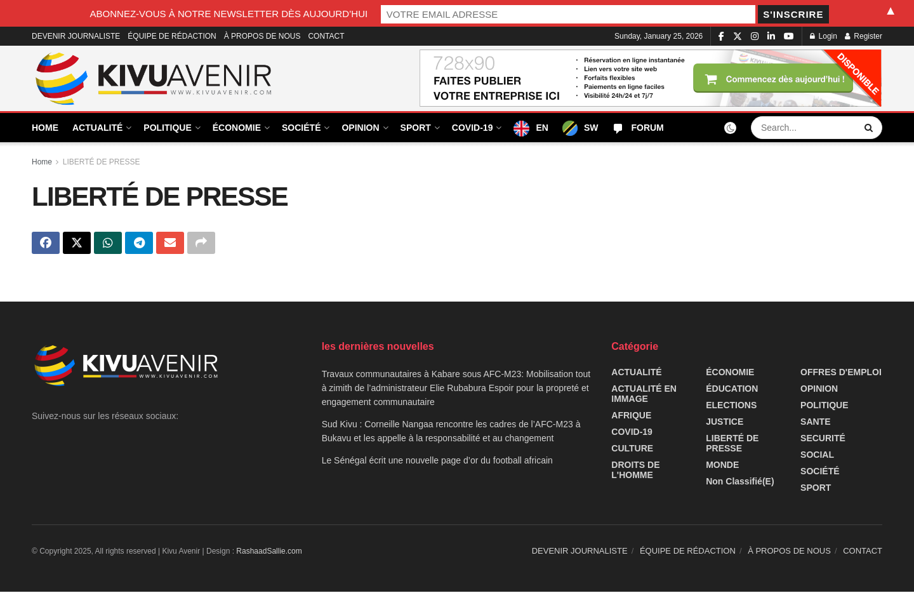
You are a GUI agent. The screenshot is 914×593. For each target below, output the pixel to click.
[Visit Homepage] (154, 78)
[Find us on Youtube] (789, 36)
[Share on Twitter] (77, 244)
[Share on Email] (170, 244)
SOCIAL (817, 456)
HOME (45, 128)
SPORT (416, 128)
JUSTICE (724, 423)
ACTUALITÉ (97, 128)
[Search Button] (870, 127)
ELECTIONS (731, 406)
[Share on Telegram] (139, 244)
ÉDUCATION (732, 390)
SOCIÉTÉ (301, 128)
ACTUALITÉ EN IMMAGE (644, 395)
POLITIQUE (167, 128)
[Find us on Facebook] (721, 36)
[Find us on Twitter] (737, 36)
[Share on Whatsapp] (108, 244)
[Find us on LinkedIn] (771, 36)
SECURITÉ (822, 439)
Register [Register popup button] (863, 36)
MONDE (722, 466)
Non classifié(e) (740, 482)
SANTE (815, 423)
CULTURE (632, 449)
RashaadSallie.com (268, 552)
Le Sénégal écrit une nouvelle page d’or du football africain (437, 461)
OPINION (360, 128)
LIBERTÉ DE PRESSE (101, 161)
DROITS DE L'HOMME (635, 471)
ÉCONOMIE (237, 128)
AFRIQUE (631, 416)
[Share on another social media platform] (201, 244)
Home (42, 161)
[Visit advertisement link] (651, 78)
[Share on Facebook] (46, 244)
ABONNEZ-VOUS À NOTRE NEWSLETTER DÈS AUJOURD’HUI (340, 13)
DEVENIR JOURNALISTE (76, 36)
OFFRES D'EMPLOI (841, 373)
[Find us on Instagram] (754, 36)
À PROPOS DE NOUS (262, 36)
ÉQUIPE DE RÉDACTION (172, 36)
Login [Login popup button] (823, 36)
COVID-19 (472, 128)
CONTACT (326, 36)
